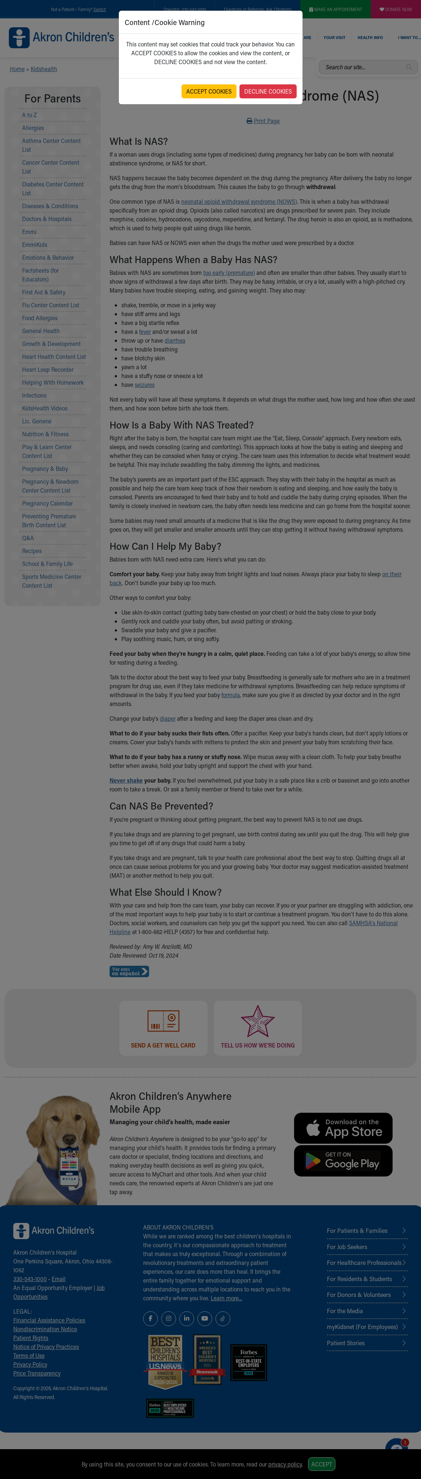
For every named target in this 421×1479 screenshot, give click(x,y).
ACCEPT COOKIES (209, 91)
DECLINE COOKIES (268, 91)
